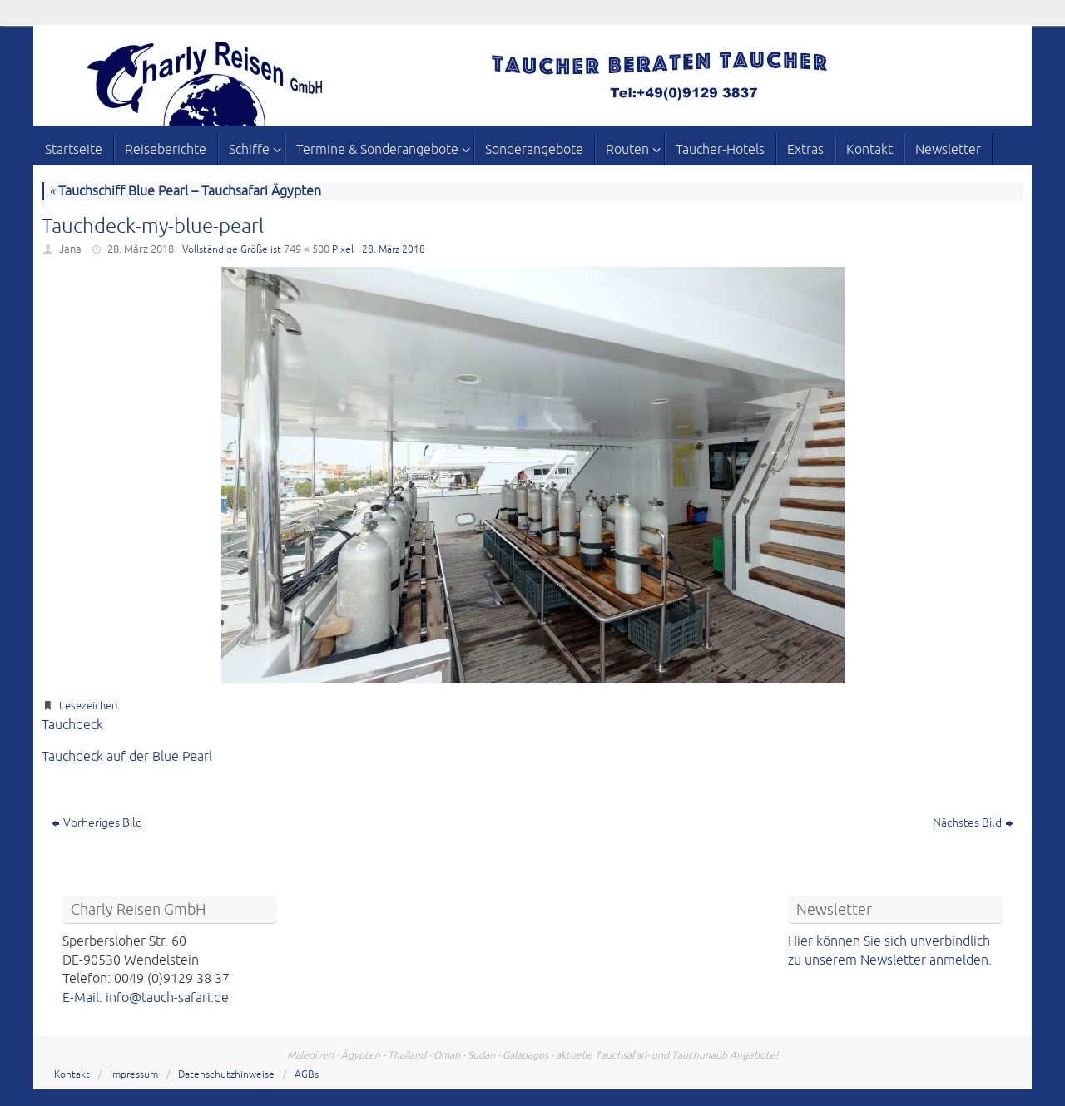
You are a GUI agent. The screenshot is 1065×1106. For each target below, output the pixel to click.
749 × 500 (306, 249)
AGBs (307, 1075)
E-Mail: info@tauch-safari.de (145, 998)
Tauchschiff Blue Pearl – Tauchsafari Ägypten (185, 191)
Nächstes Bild (973, 823)
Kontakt (72, 1075)
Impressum (134, 1075)
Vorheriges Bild (97, 823)
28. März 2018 (140, 249)
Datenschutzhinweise (226, 1075)
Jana (70, 249)
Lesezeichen (88, 706)
